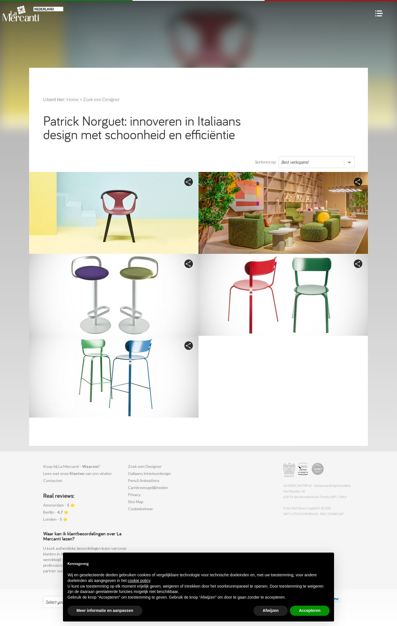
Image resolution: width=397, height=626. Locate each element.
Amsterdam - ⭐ (59, 505)
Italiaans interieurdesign (149, 473)
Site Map (135, 501)
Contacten (52, 480)
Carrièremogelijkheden (148, 487)
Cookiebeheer (140, 508)
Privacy (134, 494)
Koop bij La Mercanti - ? (71, 466)
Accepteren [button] (309, 610)
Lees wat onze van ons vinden (77, 473)
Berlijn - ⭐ (55, 512)
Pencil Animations (144, 480)
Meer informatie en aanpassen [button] (105, 610)
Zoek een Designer (145, 466)
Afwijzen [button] (271, 610)
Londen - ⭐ (55, 519)
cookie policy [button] (139, 580)
